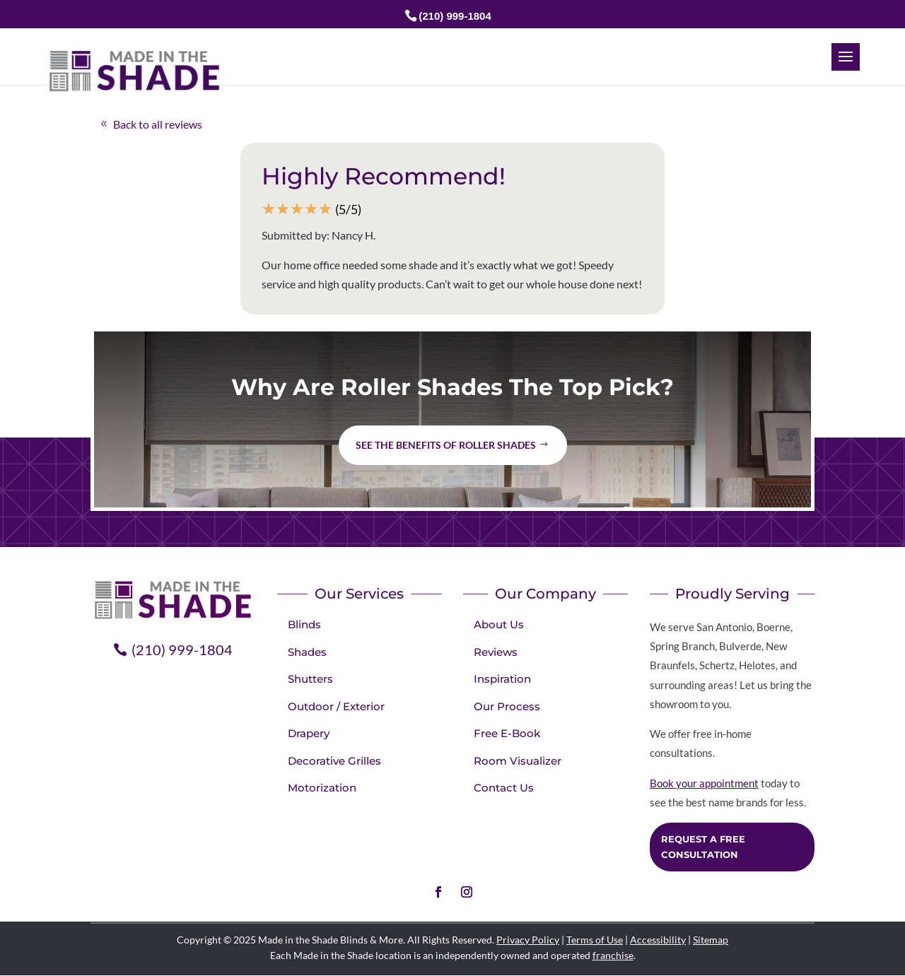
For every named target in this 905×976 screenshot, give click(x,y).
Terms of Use (594, 940)
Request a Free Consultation (703, 846)
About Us (499, 624)
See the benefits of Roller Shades (446, 445)
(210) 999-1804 (455, 16)
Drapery (308, 733)
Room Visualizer (517, 761)
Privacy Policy (527, 940)
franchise (613, 955)
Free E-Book (507, 733)
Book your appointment (704, 783)
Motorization (322, 787)
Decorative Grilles (334, 761)
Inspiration (502, 679)
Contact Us (504, 787)
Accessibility (658, 940)
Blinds (304, 624)
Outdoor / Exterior (336, 706)
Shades (307, 652)
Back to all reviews (157, 124)
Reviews (496, 652)
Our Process (507, 706)
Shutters (310, 679)
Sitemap (710, 940)
